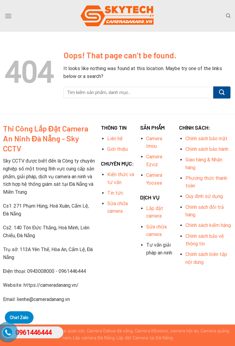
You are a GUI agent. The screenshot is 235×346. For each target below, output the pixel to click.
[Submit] (221, 92)
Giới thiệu (117, 149)
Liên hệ (115, 138)
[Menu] (8, 15)
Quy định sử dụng (204, 196)
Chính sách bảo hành (206, 149)
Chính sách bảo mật (206, 138)
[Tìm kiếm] (228, 15)
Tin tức (115, 193)
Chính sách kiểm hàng (208, 225)
